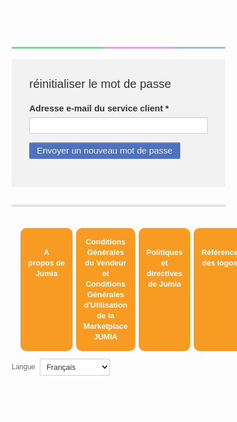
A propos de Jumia (46, 263)
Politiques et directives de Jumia (164, 268)
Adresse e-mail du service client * (99, 108)
